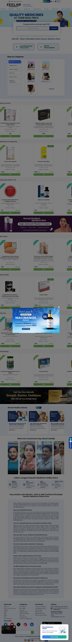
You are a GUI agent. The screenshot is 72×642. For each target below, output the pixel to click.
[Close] (58, 307)
